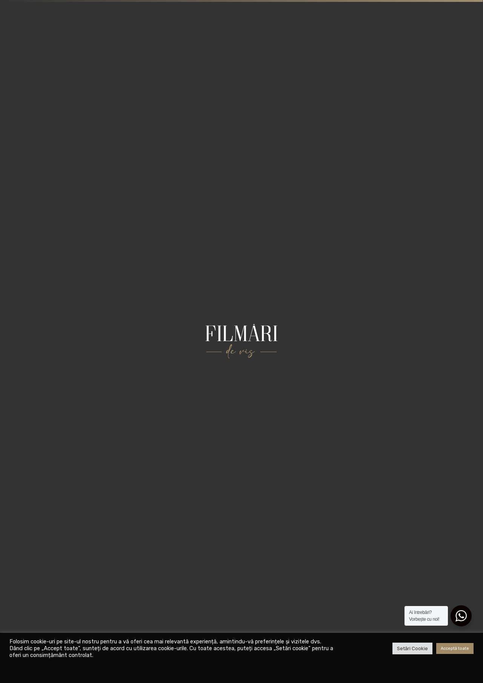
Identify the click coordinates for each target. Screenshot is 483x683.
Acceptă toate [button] (455, 648)
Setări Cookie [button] (412, 648)
